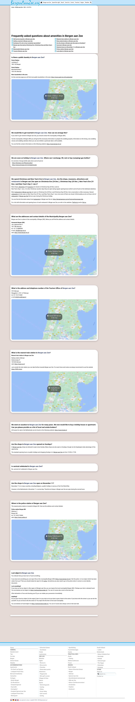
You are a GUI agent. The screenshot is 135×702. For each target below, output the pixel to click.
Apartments (13, 667)
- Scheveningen (101, 661)
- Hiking (41, 689)
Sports (41, 682)
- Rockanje (100, 667)
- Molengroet (13, 695)
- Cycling (41, 687)
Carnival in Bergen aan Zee (64, 45)
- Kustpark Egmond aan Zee (18, 691)
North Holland (72, 667)
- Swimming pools (44, 685)
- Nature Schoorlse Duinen (75, 669)
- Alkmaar (70, 674)
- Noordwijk (100, 656)
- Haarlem (71, 687)
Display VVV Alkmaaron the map (54, 317)
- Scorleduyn (42, 650)
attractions (22, 187)
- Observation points (45, 669)
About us (99, 671)
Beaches (41, 658)
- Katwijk (99, 658)
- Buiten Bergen (14, 680)
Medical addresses (73, 660)
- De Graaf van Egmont (16, 669)
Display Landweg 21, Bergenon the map (54, 97)
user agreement (23, 699)
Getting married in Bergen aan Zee (22, 41)
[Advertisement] (111, 45)
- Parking (70, 658)
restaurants (15, 181)
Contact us (100, 676)
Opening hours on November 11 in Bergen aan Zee (71, 47)
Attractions (42, 671)
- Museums (42, 663)
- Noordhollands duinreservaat (76, 678)
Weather (87, 2)
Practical (77, 2)
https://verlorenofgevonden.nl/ (39, 590)
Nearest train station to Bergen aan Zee (68, 39)
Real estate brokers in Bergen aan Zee (67, 41)
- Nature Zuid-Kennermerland (76, 682)
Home (12, 647)
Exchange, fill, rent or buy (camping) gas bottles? (27, 43)
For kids (12, 656)
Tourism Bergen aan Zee (20, 51)
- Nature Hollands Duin (103, 654)
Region (82, 2)
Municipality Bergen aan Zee (21, 49)
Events (72, 2)
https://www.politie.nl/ (20, 517)
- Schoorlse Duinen (44, 647)
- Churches (42, 667)
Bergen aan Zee (47, 2)
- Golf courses (43, 693)
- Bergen (70, 671)
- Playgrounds (43, 674)
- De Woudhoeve (14, 682)
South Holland (101, 647)
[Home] (41, 2)
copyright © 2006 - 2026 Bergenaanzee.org (38, 699)
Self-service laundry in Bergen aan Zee (24, 39)
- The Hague (100, 663)
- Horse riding (43, 691)
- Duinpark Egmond (15, 685)
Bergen (12, 658)
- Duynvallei (13, 687)
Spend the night (56, 2)
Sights (41, 660)
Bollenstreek (100, 652)
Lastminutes (42, 654)
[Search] (91, 2)
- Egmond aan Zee (73, 676)
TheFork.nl (75, 202)
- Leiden (99, 650)
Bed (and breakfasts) (16, 674)
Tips (11, 654)
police (45, 581)
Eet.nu (84, 202)
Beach (62, 2)
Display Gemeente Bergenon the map (54, 252)
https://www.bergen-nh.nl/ (54, 144)
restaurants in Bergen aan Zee (23, 192)
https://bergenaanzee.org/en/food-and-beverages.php (68, 199)
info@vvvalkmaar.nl (20, 297)
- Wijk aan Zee (72, 680)
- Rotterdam (100, 665)
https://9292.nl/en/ (16, 369)
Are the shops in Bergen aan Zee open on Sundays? (71, 43)
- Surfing (41, 696)
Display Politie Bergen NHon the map (54, 537)
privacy (27, 699)
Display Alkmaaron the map (54, 389)
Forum (70, 663)
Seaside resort (14, 652)
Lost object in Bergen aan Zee (65, 51)
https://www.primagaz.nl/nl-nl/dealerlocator (24, 165)
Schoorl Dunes (14, 660)
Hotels (41, 652)
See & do (67, 2)
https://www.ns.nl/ (19, 364)
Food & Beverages (73, 650)
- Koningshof (13, 689)
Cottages (12, 678)
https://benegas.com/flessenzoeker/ (22, 163)
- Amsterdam (71, 685)
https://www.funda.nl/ (61, 430)
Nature (41, 680)
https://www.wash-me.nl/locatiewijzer (61, 77)
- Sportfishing (72, 647)
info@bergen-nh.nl (20, 230)
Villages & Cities (43, 678)
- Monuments (43, 665)
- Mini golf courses (44, 676)
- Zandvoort (71, 689)
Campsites (13, 676)
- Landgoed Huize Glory (16, 671)
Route (69, 656)
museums (30, 187)
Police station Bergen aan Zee (65, 49)
